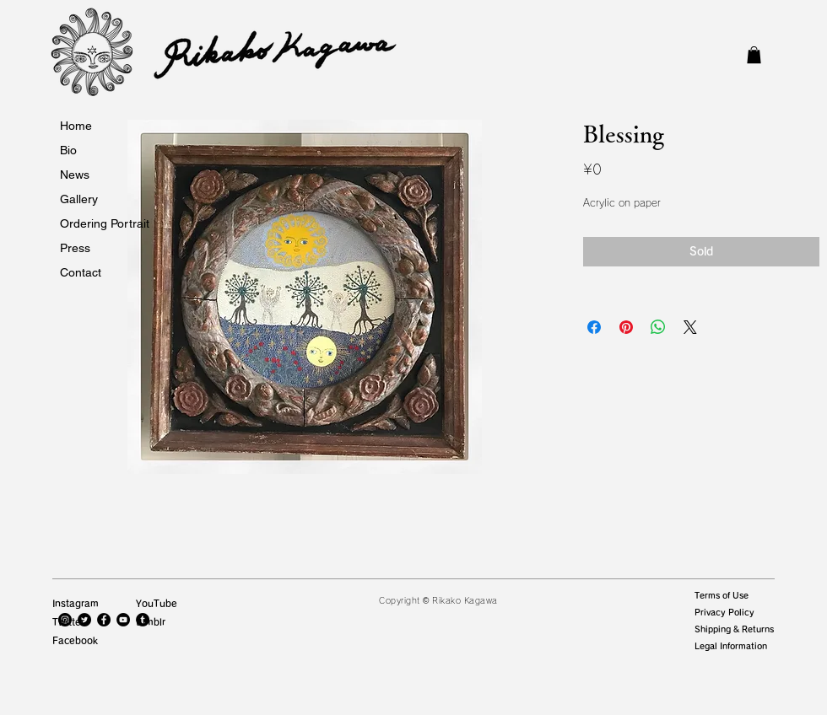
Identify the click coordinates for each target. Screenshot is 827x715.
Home (76, 125)
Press (75, 248)
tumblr (150, 621)
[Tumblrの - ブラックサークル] (142, 619)
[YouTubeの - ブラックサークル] (123, 619)
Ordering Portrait (104, 223)
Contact (80, 272)
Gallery (79, 199)
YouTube (156, 603)
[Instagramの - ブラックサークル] (65, 619)
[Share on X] (690, 327)
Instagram (75, 603)
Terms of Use (722, 595)
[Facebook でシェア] (594, 327)
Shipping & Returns (734, 629)
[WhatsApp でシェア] (658, 327)
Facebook (75, 640)
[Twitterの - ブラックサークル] (84, 619)
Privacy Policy (724, 612)
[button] (754, 54)
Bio (68, 150)
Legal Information (731, 646)
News (74, 174)
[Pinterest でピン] (626, 327)
